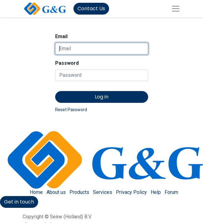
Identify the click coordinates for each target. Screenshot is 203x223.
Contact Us (91, 8)
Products (79, 192)
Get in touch (19, 201)
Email (61, 36)
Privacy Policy (131, 192)
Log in (101, 96)
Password (67, 63)
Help (156, 192)
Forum (171, 192)
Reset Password (71, 109)
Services (102, 192)
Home (36, 192)
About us (56, 192)
